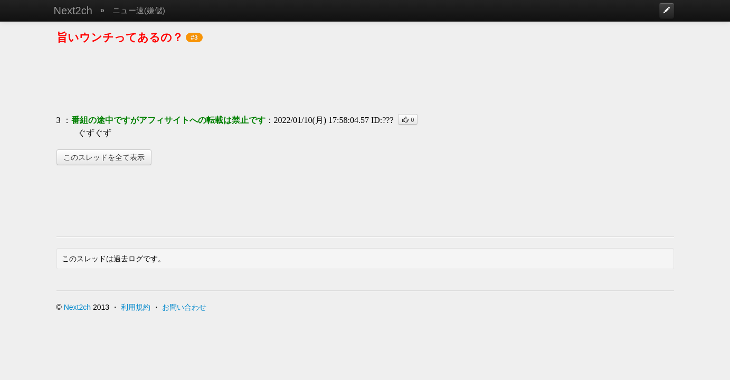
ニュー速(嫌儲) (138, 10)
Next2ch (73, 10)
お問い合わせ (184, 307)
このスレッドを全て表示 (104, 157)
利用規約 (135, 307)
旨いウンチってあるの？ (119, 37)
